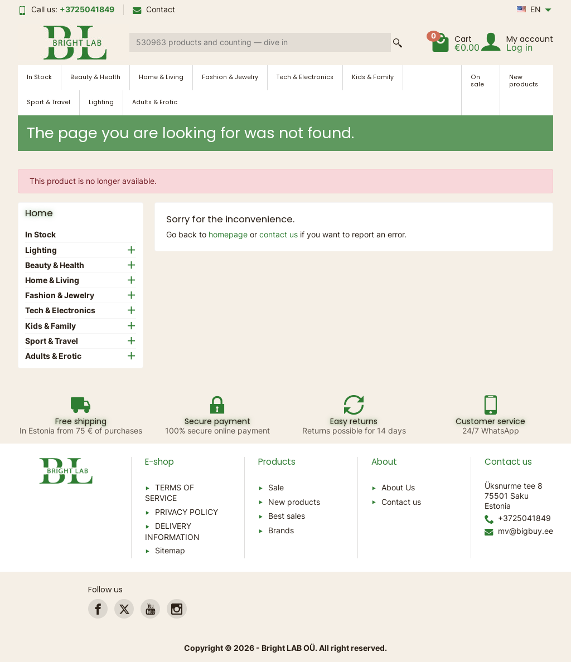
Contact (154, 9)
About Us (398, 487)
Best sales (286, 515)
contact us (278, 234)
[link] (98, 609)
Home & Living (161, 77)
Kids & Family (373, 77)
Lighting (101, 102)
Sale (276, 487)
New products (523, 81)
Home (39, 213)
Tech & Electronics (305, 77)
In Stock (39, 77)
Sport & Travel (48, 102)
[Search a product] (260, 42)
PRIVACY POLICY (186, 512)
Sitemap (170, 550)
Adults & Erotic (154, 102)
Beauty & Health (95, 77)
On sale (477, 81)
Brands (281, 530)
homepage (228, 234)
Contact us (401, 502)
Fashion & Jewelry (230, 77)
